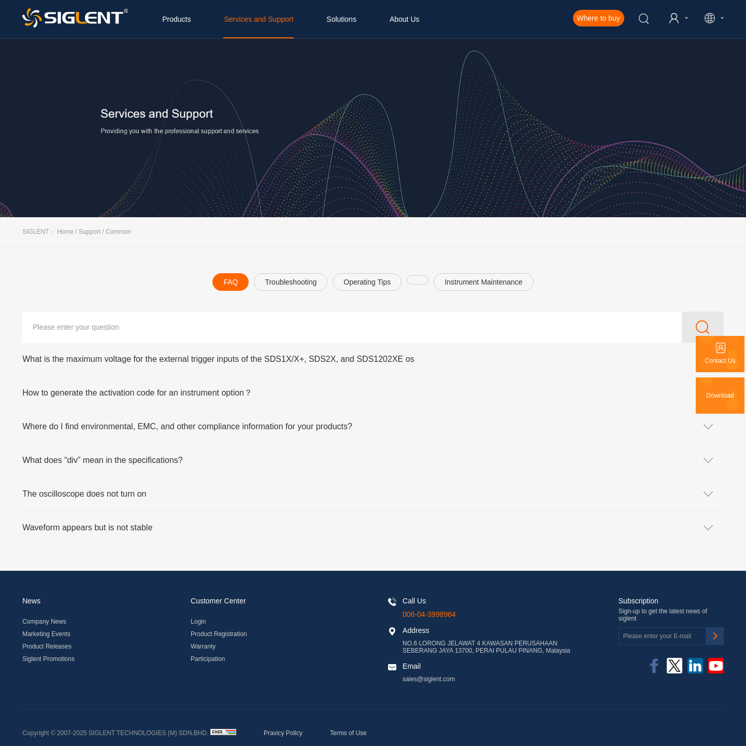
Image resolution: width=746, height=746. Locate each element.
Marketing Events (46, 634)
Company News (44, 621)
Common (118, 231)
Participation (208, 659)
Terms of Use (348, 733)
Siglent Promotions (48, 659)
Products (176, 19)
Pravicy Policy (283, 733)
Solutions (341, 19)
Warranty (203, 646)
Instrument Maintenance (483, 282)
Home (65, 231)
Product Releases (46, 646)
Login (198, 621)
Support (90, 231)
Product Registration (219, 634)
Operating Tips (367, 282)
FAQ (230, 282)
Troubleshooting (291, 282)
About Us (405, 19)
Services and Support (258, 19)
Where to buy (598, 18)
